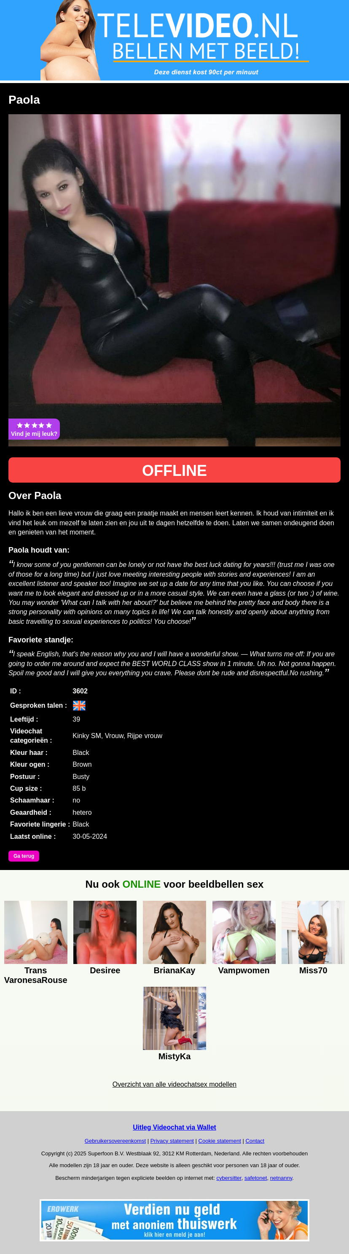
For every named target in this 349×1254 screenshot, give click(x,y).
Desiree (105, 970)
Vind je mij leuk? (34, 429)
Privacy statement (172, 1141)
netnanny (281, 1178)
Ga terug (23, 856)
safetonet (255, 1178)
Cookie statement (220, 1141)
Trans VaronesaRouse (35, 974)
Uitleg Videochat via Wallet (174, 1127)
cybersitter (228, 1178)
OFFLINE (174, 470)
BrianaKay (175, 970)
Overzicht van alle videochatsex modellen (174, 1084)
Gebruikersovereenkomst (115, 1141)
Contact (254, 1141)
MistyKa (174, 1056)
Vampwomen (243, 970)
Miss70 (313, 970)
